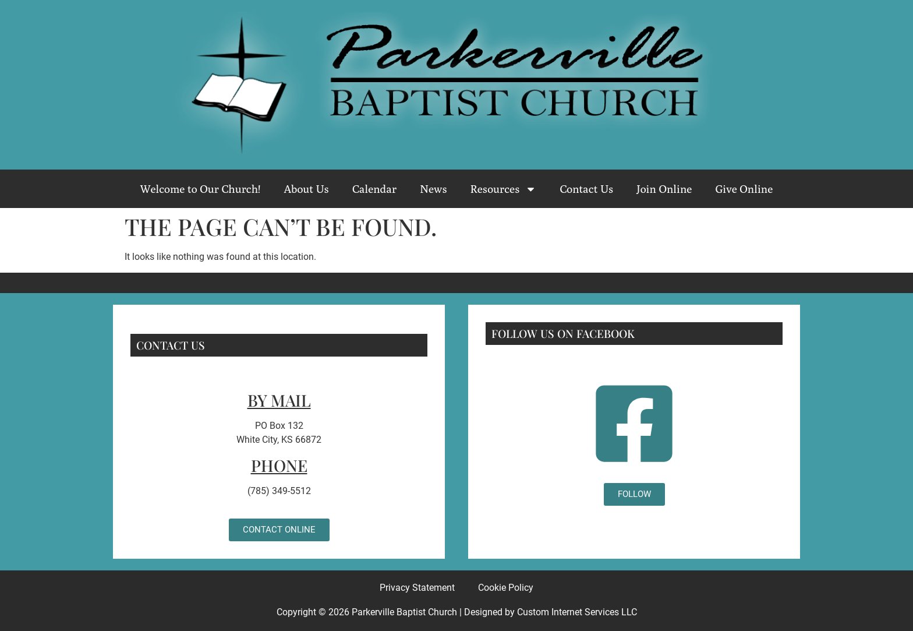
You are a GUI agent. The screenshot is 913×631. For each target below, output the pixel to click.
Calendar (374, 188)
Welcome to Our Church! (200, 188)
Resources (503, 189)
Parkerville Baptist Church (404, 612)
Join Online (664, 188)
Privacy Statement (417, 587)
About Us (306, 188)
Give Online (744, 188)
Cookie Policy (505, 587)
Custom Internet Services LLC (577, 612)
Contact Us (586, 188)
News (433, 188)
